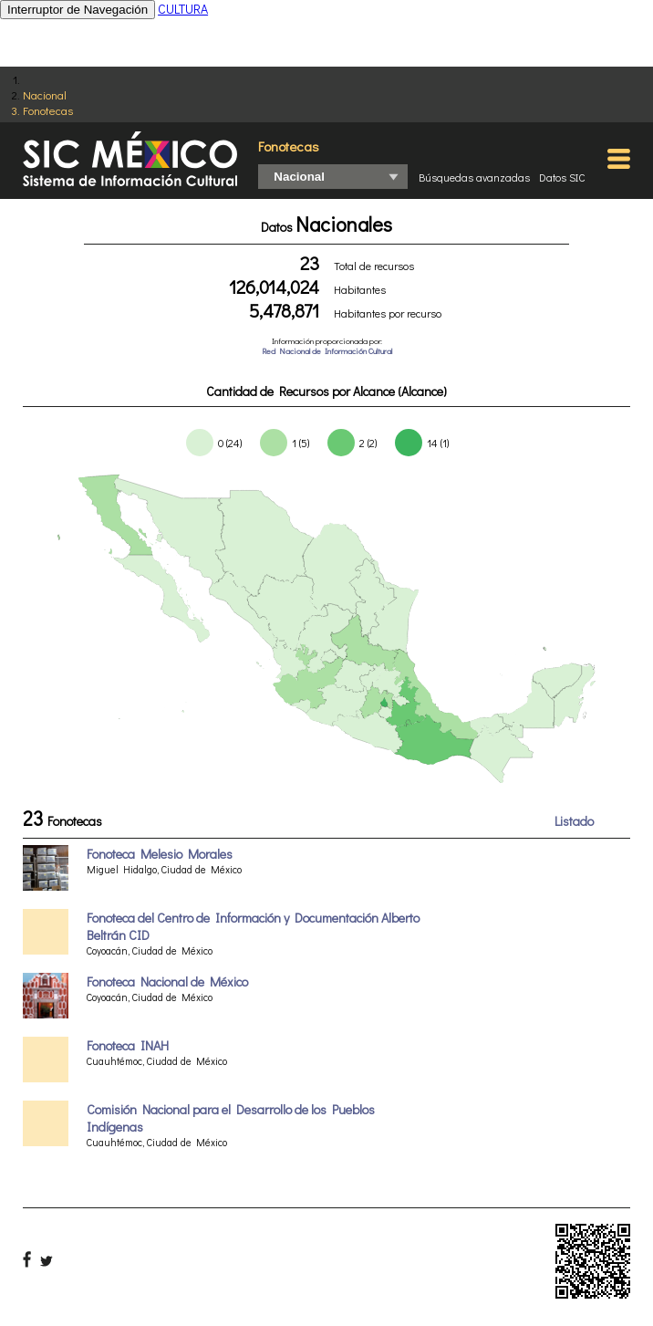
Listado (574, 821)
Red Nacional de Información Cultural (327, 351)
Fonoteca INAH (128, 1045)
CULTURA (183, 8)
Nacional (45, 94)
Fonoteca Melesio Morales (160, 853)
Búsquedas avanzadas (474, 177)
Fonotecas (48, 110)
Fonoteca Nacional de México (167, 981)
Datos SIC (562, 177)
